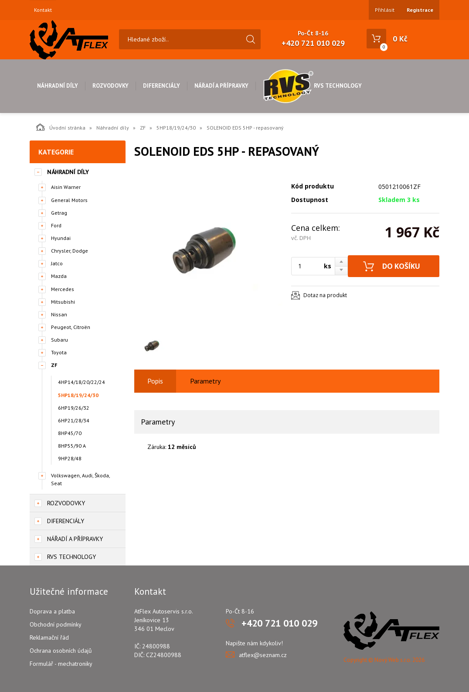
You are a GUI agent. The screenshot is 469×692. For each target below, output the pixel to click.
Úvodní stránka (60, 127)
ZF (143, 127)
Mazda (59, 276)
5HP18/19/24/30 (176, 127)
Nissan (59, 314)
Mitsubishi (63, 301)
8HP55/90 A (72, 445)
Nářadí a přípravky (221, 85)
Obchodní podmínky (56, 624)
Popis (155, 381)
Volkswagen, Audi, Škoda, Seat (80, 479)
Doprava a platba (52, 611)
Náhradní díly (57, 85)
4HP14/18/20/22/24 (81, 382)
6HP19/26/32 (73, 407)
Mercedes (62, 289)
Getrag (59, 212)
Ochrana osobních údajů (61, 650)
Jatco (57, 263)
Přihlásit (384, 10)
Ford (56, 225)
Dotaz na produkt (325, 295)
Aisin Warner (66, 187)
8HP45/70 (70, 433)
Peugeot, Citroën (70, 327)
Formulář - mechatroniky (61, 664)
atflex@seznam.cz (263, 655)
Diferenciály (161, 85)
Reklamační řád (49, 637)
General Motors (69, 200)
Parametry (205, 381)
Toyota (59, 352)
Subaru (59, 339)
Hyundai (61, 238)
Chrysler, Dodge (69, 250)
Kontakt (43, 10)
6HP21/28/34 (73, 420)
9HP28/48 (70, 458)
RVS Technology (312, 85)
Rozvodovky (110, 85)
